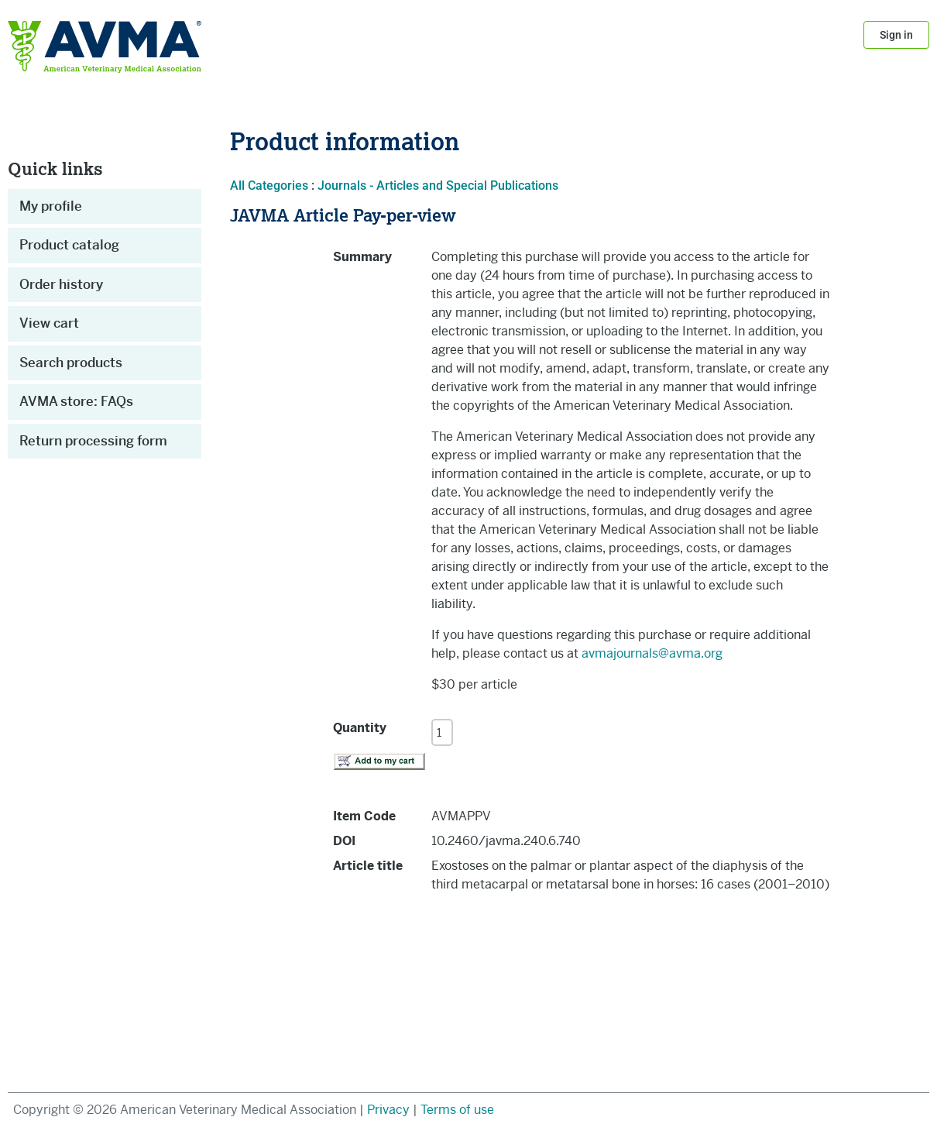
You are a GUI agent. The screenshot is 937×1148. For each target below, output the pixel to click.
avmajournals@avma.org (652, 653)
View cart (49, 323)
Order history (61, 284)
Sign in (896, 35)
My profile (50, 206)
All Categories (269, 185)
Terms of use (457, 1110)
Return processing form (93, 440)
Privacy (390, 1110)
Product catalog (69, 244)
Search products (70, 362)
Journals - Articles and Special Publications (437, 185)
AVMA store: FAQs (76, 401)
